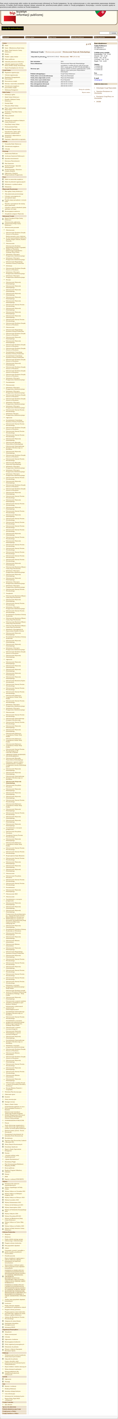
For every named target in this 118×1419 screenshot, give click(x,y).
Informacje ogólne (10, 94)
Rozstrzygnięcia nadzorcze (12, 211)
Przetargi (7, 1381)
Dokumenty (8, 187)
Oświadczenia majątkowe (12, 146)
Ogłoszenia (8, 1379)
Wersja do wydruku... (85, 89)
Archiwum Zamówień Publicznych (14, 156)
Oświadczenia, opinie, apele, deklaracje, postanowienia (13, 132)
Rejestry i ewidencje (10, 1386)
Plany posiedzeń (9, 115)
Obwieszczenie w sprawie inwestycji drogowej (13, 1028)
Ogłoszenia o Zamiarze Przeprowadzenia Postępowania (14, 174)
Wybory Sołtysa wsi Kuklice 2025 (14, 1226)
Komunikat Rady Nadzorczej (13, 144)
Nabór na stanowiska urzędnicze (14, 179)
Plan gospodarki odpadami (12, 1245)
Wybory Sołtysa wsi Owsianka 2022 (15, 1191)
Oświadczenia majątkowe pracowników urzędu (12, 86)
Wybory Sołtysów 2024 (11, 1213)
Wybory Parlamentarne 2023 (13, 1202)
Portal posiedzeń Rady (11, 127)
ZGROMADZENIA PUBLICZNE (14, 1120)
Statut (6, 45)
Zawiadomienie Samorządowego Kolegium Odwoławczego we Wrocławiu (15, 1013)
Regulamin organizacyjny (12, 72)
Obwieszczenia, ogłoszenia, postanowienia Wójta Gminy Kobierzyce (13, 223)
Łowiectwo (8, 1303)
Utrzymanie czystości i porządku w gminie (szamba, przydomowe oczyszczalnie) (15, 1252)
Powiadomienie (10, 887)
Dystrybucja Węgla (10, 1162)
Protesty (7, 1153)
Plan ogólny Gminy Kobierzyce (14, 191)
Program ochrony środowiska (13, 1243)
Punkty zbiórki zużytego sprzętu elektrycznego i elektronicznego (14, 1240)
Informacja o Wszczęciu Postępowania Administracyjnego (15, 255)
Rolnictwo (8, 1237)
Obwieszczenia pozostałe (12, 227)
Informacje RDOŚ (10, 1327)
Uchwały (7, 118)
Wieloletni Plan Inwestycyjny (13, 1092)
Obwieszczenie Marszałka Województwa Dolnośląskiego (14, 443)
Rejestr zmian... (86, 92)
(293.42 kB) (70, 56)
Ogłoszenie (9, 417)
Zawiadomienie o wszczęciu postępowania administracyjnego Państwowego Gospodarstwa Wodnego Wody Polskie (15, 1023)
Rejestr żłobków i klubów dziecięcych (15, 1366)
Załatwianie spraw (10, 1094)
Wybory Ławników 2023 (12, 1200)
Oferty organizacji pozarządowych (14, 1344)
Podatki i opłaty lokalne (11, 56)
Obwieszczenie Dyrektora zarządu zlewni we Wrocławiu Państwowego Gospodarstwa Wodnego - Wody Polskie (16, 993)
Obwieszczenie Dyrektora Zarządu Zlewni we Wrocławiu (15, 233)
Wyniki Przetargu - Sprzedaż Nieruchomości (13, 166)
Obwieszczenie (10, 230)
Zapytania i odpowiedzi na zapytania (15, 139)
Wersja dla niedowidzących (12, 28)
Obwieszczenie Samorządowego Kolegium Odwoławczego (15, 719)
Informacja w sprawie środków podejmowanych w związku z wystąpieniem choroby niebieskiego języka (16, 764)
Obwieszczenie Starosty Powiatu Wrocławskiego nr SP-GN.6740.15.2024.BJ (15, 750)
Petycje (7, 1123)
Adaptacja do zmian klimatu (13, 1321)
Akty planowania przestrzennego (14, 194)
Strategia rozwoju (10, 1102)
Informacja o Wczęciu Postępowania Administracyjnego (15, 414)
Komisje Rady (9, 103)
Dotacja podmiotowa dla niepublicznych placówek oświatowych (12, 1373)
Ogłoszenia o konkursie (11, 1339)
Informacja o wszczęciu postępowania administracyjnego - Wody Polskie (15, 986)
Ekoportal (7, 1234)
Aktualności (8, 1332)
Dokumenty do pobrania (11, 1347)
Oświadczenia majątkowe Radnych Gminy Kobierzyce (14, 121)
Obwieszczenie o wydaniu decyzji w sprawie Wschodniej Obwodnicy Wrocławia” (16, 1084)
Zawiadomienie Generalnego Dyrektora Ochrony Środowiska (15, 352)
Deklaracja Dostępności (11, 90)
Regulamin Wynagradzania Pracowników (12, 78)
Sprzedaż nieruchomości (12, 158)
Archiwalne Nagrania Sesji (12, 129)
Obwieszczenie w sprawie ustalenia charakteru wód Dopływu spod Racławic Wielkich (16, 1002)
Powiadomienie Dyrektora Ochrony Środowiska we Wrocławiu (16, 930)
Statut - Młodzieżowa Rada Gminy (14, 48)
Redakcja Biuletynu (10, 1389)
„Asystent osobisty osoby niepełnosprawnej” (12, 1156)
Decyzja (8, 280)
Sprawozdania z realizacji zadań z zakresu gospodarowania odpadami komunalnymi (14, 1266)
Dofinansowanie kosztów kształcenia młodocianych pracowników (15, 1355)
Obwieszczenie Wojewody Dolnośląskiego (13, 283)
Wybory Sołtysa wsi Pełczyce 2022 (15, 1197)
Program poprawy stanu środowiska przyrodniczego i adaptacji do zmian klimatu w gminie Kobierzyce (15, 1313)
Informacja (9, 266)
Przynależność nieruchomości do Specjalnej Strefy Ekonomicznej (14, 1135)
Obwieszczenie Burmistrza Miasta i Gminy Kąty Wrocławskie (16, 567)
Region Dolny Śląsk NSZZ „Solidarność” (12, 1399)
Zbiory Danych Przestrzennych (13, 1144)
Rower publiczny (9, 1168)
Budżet (7, 54)
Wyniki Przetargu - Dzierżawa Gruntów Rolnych (13, 170)
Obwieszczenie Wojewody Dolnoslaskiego (13, 937)
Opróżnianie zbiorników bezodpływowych (12, 1324)
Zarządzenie (9, 593)
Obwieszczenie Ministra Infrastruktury (13, 941)
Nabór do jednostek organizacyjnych (15, 182)
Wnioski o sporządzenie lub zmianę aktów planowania (15, 204)
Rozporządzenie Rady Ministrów (15, 856)
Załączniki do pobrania (11, 1359)
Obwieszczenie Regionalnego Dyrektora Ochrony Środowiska (15, 262)
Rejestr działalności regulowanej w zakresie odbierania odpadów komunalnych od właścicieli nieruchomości (14, 1260)
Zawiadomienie (10, 382)
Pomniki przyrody (10, 1256)
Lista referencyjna (10, 1393)
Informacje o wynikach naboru (13, 184)
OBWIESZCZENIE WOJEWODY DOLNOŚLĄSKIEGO (16, 755)
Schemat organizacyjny (11, 75)
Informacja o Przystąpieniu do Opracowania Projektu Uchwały (15, 630)
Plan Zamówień (9, 163)
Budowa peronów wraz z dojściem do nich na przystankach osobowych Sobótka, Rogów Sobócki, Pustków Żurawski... (16, 239)
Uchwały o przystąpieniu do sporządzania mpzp (13, 197)
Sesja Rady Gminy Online (12, 124)
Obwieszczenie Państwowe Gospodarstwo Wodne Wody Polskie (14, 697)
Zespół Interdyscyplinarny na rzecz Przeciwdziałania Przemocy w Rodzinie (15, 1108)
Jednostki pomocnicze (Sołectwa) (14, 61)
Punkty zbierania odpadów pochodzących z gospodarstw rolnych (15, 1306)
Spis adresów (8, 1404)
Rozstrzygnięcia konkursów (12, 1342)
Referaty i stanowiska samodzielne (14, 83)
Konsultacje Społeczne (11, 1147)
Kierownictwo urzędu (11, 81)
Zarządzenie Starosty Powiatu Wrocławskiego (14, 836)
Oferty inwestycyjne (10, 1099)
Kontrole (7, 1097)
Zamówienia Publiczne (11, 153)
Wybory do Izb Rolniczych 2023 (14, 1205)
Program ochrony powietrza (12, 1309)
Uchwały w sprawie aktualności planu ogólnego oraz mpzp (15, 208)
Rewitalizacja (8, 1138)
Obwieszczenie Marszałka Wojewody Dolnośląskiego (13, 463)
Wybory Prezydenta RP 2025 (13, 1216)
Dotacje (7, 1174)
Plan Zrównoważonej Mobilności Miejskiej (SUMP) (14, 1164)
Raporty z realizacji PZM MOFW (14, 1179)
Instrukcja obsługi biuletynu (13, 1391)
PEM (6, 1176)
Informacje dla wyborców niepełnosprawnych (12, 1184)
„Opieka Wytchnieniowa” (12, 1159)
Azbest (7, 1248)
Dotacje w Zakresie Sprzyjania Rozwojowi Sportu (13, 1349)
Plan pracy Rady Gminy (11, 106)
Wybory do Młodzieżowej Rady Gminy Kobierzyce (14, 1219)
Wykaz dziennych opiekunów (13, 1369)
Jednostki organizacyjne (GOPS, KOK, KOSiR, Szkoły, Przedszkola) (15, 64)
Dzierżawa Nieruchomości (12, 161)
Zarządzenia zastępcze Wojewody (14, 214)
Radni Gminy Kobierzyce (12, 97)
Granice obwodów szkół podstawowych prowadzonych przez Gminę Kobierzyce (15, 1362)
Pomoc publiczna (9, 59)
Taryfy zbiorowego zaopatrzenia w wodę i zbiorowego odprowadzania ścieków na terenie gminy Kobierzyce (15, 1126)
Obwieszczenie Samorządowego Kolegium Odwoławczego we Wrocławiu (15, 447)
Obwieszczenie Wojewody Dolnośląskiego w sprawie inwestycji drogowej (13, 1032)
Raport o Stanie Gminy (11, 1104)
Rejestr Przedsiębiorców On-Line (14, 68)
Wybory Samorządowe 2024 (13, 1207)
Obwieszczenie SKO (12, 894)
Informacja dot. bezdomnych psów (14, 1396)
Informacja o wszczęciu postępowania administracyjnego (15, 1046)
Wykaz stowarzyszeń (11, 1334)
